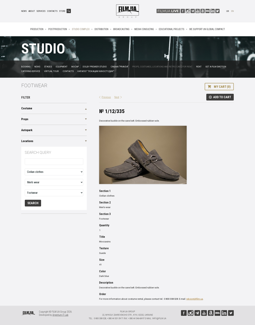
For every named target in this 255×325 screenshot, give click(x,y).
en (232, 11)
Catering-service (30, 71)
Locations (27, 141)
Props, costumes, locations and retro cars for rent (162, 66)
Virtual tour (51, 71)
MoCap (75, 66)
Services (41, 11)
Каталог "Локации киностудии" (96, 71)
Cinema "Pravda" (119, 66)
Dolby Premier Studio (95, 66)
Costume (26, 108)
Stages (48, 66)
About (31, 11)
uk (227, 11)
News (24, 11)
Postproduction (57, 29)
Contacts (52, 11)
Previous (106, 97)
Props (24, 119)
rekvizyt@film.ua (194, 299)
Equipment (61, 66)
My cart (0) (222, 86)
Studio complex (81, 29)
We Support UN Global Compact (207, 29)
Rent (199, 66)
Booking (25, 66)
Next (116, 97)
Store (62, 11)
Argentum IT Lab (60, 315)
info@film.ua (159, 318)
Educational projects (171, 29)
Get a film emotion (215, 66)
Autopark (26, 130)
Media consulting (144, 29)
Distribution (101, 29)
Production (36, 29)
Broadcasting (121, 29)
